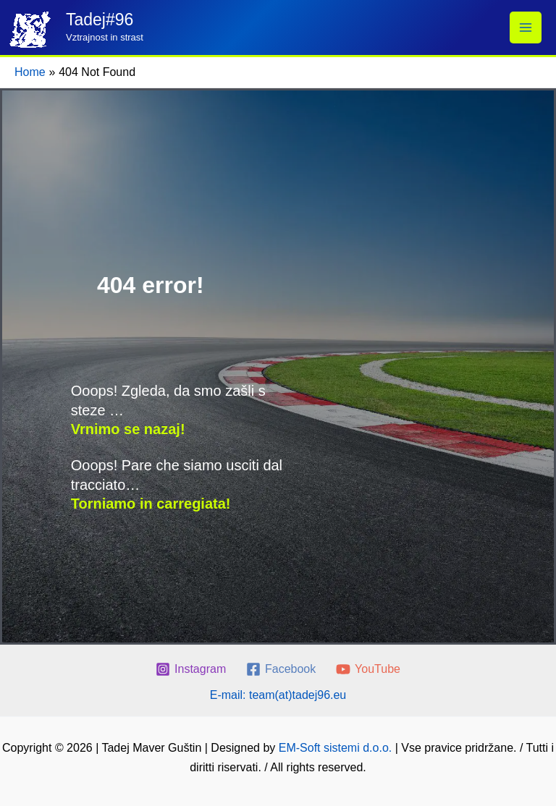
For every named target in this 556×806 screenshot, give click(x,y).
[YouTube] (368, 669)
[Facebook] (281, 669)
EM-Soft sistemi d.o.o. (335, 748)
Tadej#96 (99, 19)
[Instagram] (191, 669)
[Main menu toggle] (526, 27)
